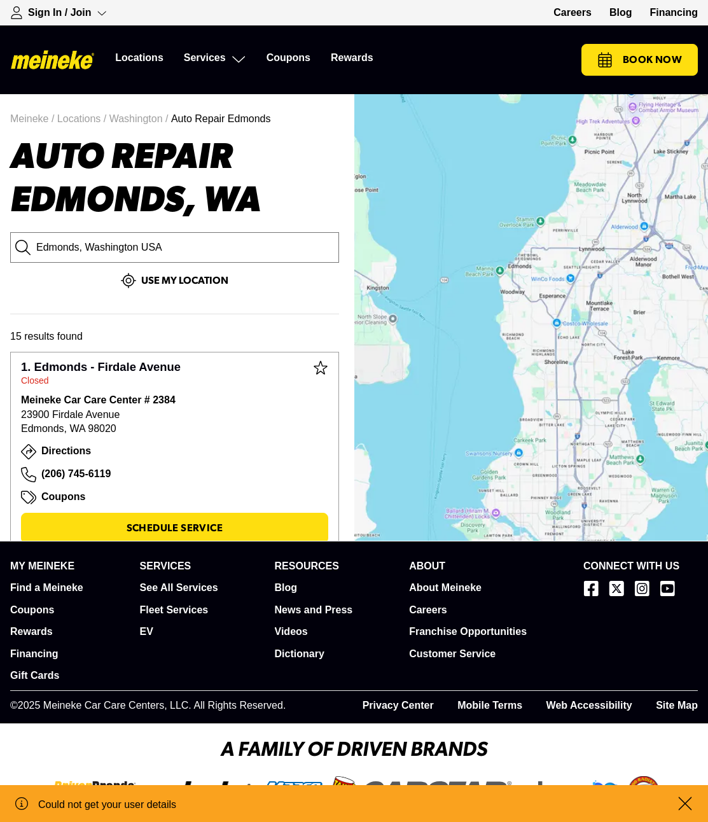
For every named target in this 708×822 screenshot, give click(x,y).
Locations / (83, 118)
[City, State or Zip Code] (174, 247)
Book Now (639, 59)
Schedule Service (175, 528)
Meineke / (33, 118)
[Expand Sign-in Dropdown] (58, 13)
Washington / (140, 118)
